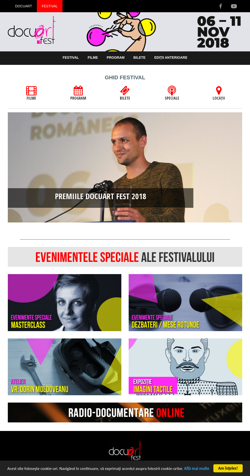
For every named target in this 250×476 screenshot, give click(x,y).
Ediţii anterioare (171, 57)
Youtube (234, 6)
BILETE (125, 93)
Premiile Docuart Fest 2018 (100, 196)
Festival (50, 6)
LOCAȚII (219, 93)
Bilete (139, 57)
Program (116, 57)
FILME (31, 93)
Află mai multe (196, 468)
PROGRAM (78, 93)
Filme (93, 57)
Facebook (220, 6)
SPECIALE (172, 93)
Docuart (23, 6)
